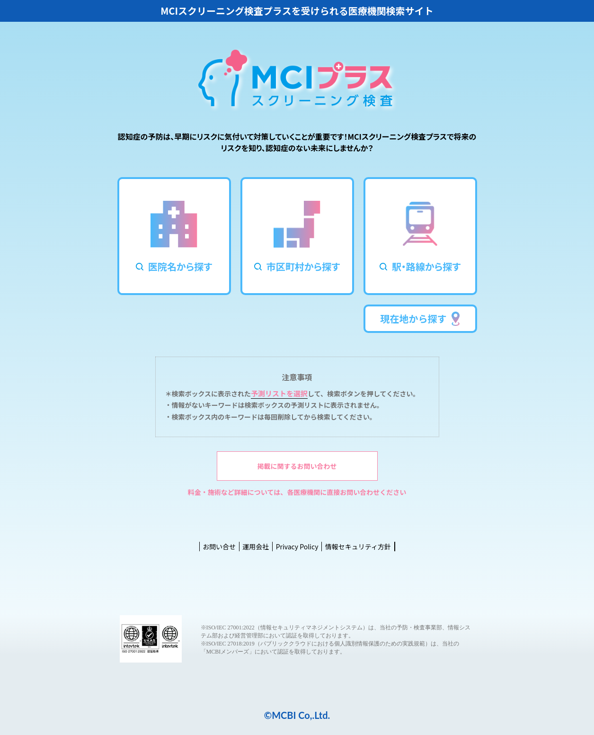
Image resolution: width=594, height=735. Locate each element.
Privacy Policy (297, 546)
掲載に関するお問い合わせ (297, 466)
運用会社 (255, 546)
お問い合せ (219, 546)
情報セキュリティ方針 (358, 546)
